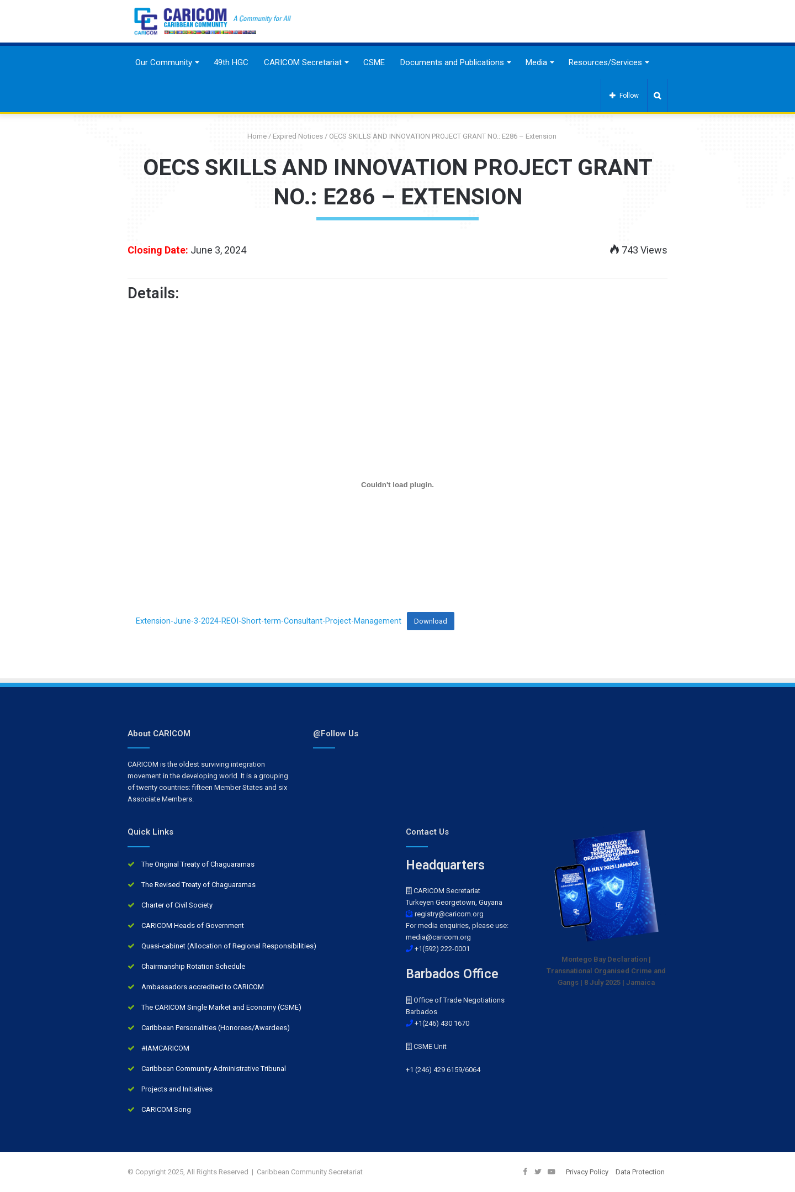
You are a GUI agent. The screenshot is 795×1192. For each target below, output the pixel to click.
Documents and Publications (452, 62)
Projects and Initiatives (177, 1089)
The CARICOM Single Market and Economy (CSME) (221, 1007)
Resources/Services (605, 62)
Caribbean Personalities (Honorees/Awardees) (215, 1028)
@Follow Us (335, 734)
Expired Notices (298, 136)
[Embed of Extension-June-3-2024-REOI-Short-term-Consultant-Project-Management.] (397, 484)
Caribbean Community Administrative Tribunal (213, 1068)
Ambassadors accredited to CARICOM (202, 987)
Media (536, 62)
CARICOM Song (166, 1109)
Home (253, 136)
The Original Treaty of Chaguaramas (198, 864)
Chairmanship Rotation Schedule (193, 966)
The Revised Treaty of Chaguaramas (198, 884)
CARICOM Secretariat (303, 62)
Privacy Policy (587, 1172)
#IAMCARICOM (165, 1048)
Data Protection (640, 1172)
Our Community (163, 62)
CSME (374, 62)
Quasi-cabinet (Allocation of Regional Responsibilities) (228, 946)
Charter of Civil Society (177, 905)
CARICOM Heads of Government (192, 925)
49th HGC (231, 62)
